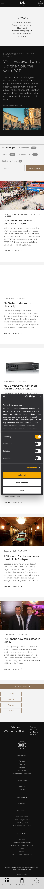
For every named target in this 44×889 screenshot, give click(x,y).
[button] (22, 686)
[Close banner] (40, 397)
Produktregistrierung (22, 820)
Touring (22, 764)
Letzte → (11, 710)
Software (22, 790)
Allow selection (22, 483)
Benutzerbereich (22, 817)
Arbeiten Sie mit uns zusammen (22, 845)
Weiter (11, 705)
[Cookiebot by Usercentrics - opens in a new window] (26, 396)
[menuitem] (22, 874)
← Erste (11, 694)
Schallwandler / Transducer (22, 773)
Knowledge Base (22, 823)
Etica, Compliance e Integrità (22, 854)
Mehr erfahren (10, 105)
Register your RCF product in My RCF (34, 730)
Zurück (11, 699)
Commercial (22, 770)
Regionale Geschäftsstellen (22, 842)
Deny (22, 490)
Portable (22, 761)
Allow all (22, 475)
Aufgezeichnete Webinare (22, 826)
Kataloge (22, 786)
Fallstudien (22, 803)
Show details (31, 468)
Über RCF (22, 851)
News (22, 848)
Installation (22, 767)
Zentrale (22, 839)
